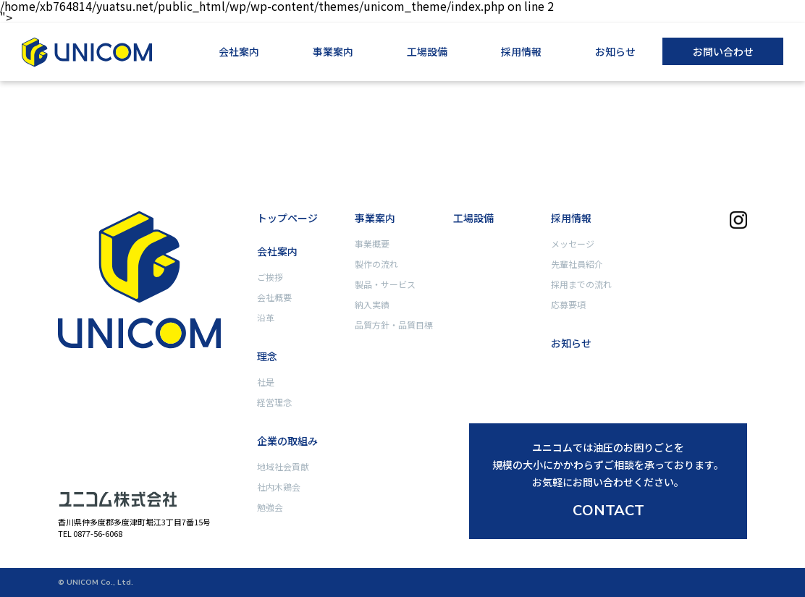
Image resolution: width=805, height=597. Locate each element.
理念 (267, 356)
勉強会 (270, 507)
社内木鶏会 (278, 486)
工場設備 (427, 51)
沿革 (265, 317)
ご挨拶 (270, 277)
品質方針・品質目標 (394, 324)
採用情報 (521, 51)
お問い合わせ (723, 51)
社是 (265, 382)
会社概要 (274, 297)
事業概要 (372, 243)
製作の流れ (376, 264)
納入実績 (372, 304)
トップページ (287, 218)
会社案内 (239, 51)
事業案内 (333, 51)
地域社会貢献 (283, 466)
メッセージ (572, 243)
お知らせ (615, 51)
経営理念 (274, 402)
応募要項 (568, 304)
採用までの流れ (581, 284)
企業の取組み (287, 440)
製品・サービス (385, 284)
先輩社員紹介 (577, 264)
